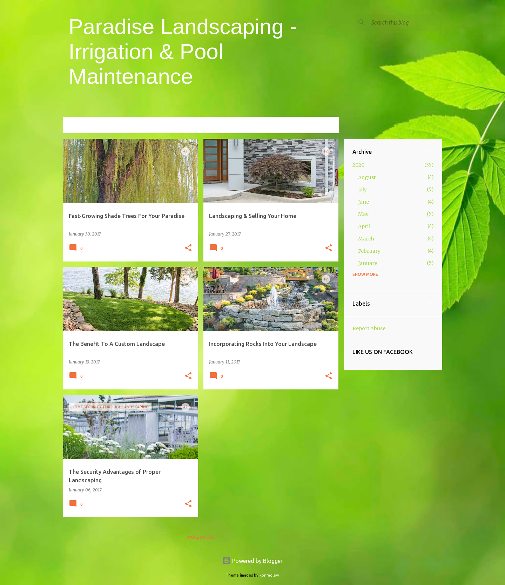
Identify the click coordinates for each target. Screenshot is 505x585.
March (366, 239)
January (367, 263)
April (364, 226)
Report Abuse (368, 328)
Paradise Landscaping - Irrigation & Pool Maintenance (183, 51)
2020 (358, 165)
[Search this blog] (405, 22)
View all (324, 125)
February (369, 251)
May (363, 214)
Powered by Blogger (252, 561)
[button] (188, 248)
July (362, 189)
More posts (201, 537)
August (367, 177)
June (363, 202)
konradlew (269, 575)
